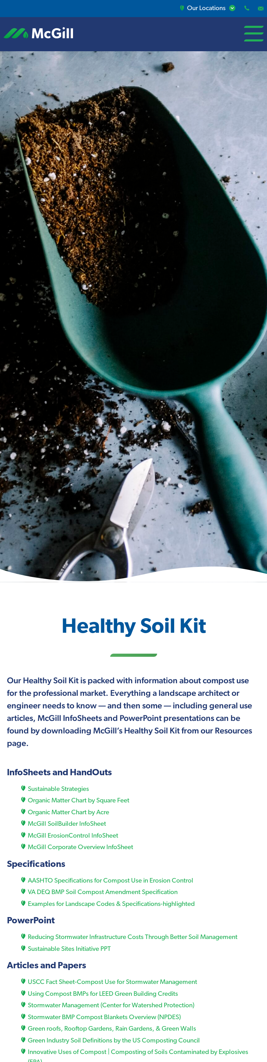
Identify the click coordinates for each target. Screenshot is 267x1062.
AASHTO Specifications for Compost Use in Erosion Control (110, 881)
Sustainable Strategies (58, 789)
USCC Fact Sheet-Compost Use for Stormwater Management (112, 982)
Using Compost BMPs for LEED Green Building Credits (103, 994)
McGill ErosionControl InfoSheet (73, 836)
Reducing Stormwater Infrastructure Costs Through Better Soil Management (132, 937)
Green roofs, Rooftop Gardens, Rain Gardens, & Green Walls (112, 1029)
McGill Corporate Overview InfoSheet (80, 847)
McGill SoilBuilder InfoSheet (67, 824)
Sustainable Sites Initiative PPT (69, 949)
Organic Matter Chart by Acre (68, 812)
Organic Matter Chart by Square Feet (78, 801)
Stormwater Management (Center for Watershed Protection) (111, 1005)
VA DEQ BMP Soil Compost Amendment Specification (103, 892)
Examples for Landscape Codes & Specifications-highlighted (111, 904)
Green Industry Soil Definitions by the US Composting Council (114, 1041)
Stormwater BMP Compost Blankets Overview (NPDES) (104, 1017)
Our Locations (203, 8)
